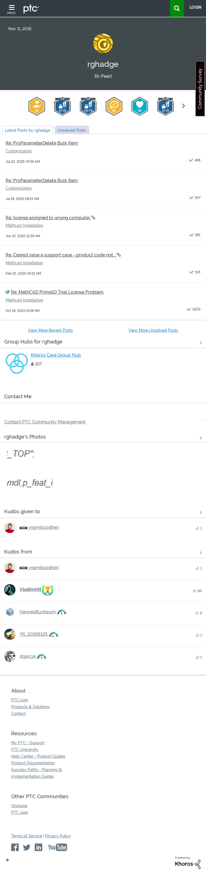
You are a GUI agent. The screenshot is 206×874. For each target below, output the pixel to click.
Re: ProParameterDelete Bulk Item (42, 143)
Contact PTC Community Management (45, 422)
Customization (19, 151)
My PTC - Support (28, 743)
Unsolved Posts (71, 130)
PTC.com (19, 700)
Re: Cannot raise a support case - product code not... (61, 255)
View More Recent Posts (50, 330)
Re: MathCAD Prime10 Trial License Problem (57, 292)
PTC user (19, 812)
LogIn (195, 7)
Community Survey (200, 88)
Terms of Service (26, 836)
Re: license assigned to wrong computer (48, 217)
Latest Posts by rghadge (27, 130)
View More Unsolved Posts (153, 330)
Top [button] (7, 860)
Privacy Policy (58, 836)
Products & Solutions (30, 707)
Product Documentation (33, 763)
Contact (18, 713)
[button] (30, 470)
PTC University (25, 749)
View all (103, 512)
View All (103, 342)
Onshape (19, 806)
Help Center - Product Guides (38, 756)
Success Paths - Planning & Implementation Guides (36, 773)
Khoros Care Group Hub (56, 355)
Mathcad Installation (24, 225)
